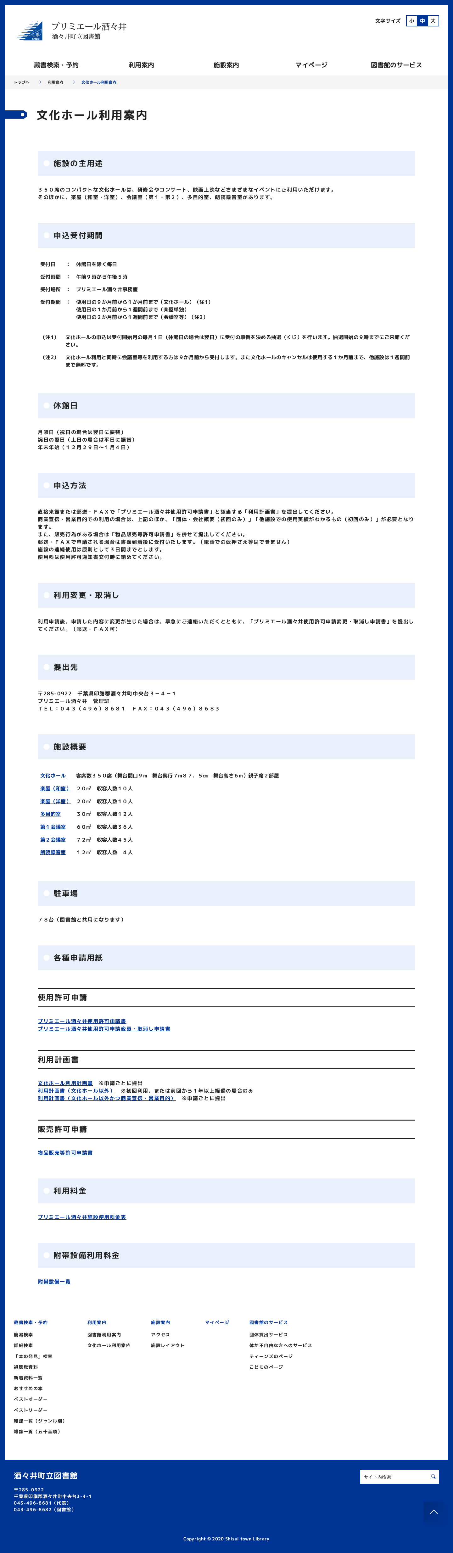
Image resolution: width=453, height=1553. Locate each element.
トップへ (21, 82)
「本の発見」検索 (33, 1355)
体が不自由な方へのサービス (280, 1344)
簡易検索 (23, 1333)
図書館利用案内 (104, 1333)
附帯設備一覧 (54, 1280)
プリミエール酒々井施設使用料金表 (82, 1215)
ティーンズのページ (271, 1355)
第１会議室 (53, 825)
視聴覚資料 (26, 1365)
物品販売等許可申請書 (65, 1151)
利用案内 (141, 64)
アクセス (161, 1333)
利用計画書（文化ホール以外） (76, 1089)
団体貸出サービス (268, 1333)
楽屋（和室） (55, 788)
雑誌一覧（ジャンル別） (40, 1419)
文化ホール (53, 775)
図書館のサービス (396, 64)
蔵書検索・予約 (56, 64)
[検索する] (433, 1475)
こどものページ (266, 1365)
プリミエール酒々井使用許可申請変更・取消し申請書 (104, 1027)
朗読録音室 (53, 851)
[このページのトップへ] (434, 1512)
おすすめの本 (28, 1387)
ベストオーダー (31, 1398)
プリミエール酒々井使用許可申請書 (82, 1019)
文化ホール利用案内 (109, 1344)
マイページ (311, 64)
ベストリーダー (31, 1408)
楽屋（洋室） (55, 800)
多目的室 (50, 813)
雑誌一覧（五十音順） (38, 1430)
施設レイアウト (168, 1344)
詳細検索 (23, 1344)
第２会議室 (53, 838)
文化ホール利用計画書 (65, 1081)
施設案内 (226, 64)
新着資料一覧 (28, 1376)
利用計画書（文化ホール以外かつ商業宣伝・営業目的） (107, 1096)
